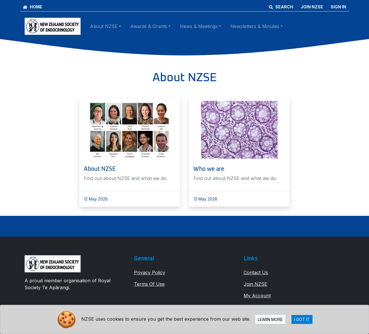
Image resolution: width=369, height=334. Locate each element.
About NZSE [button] (104, 26)
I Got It (302, 319)
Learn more (270, 319)
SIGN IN (338, 6)
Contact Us (256, 272)
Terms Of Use (149, 284)
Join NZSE (255, 284)
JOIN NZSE (312, 6)
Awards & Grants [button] (148, 26)
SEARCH (281, 6)
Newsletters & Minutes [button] (254, 26)
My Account (257, 295)
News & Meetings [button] (199, 26)
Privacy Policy (149, 272)
